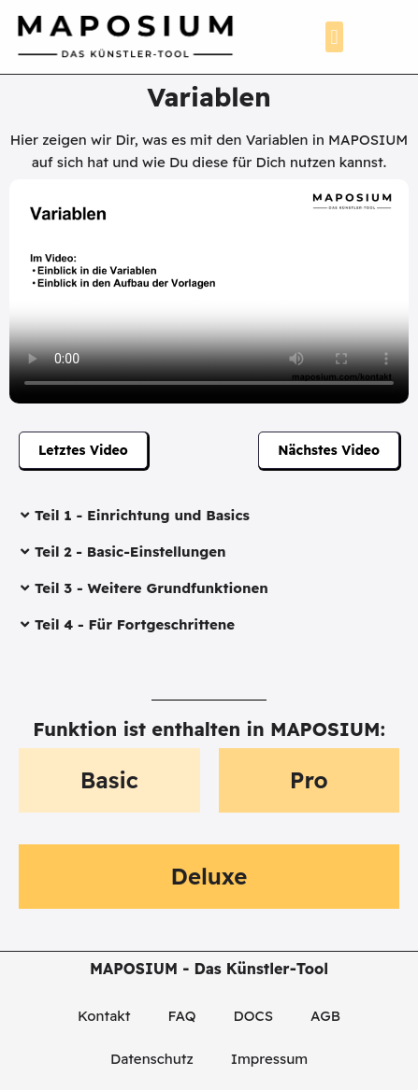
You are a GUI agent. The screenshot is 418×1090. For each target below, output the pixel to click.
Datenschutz (152, 1059)
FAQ (181, 1016)
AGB (325, 1016)
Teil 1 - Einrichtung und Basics (142, 515)
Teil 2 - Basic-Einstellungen (130, 551)
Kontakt (104, 1016)
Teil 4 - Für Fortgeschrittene (135, 624)
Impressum (269, 1059)
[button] (334, 36)
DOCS (254, 1016)
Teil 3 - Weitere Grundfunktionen (151, 588)
